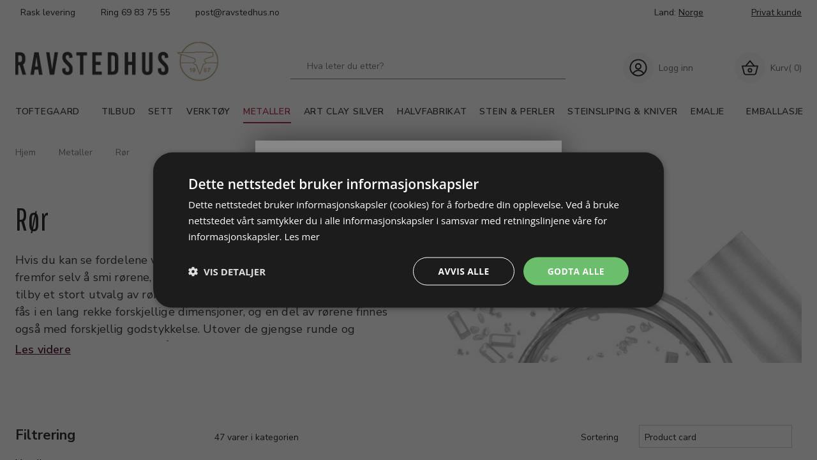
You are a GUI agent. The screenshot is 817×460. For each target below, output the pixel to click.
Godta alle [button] (575, 270)
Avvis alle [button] (462, 270)
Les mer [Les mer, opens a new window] (302, 235)
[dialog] (408, 229)
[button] (227, 271)
